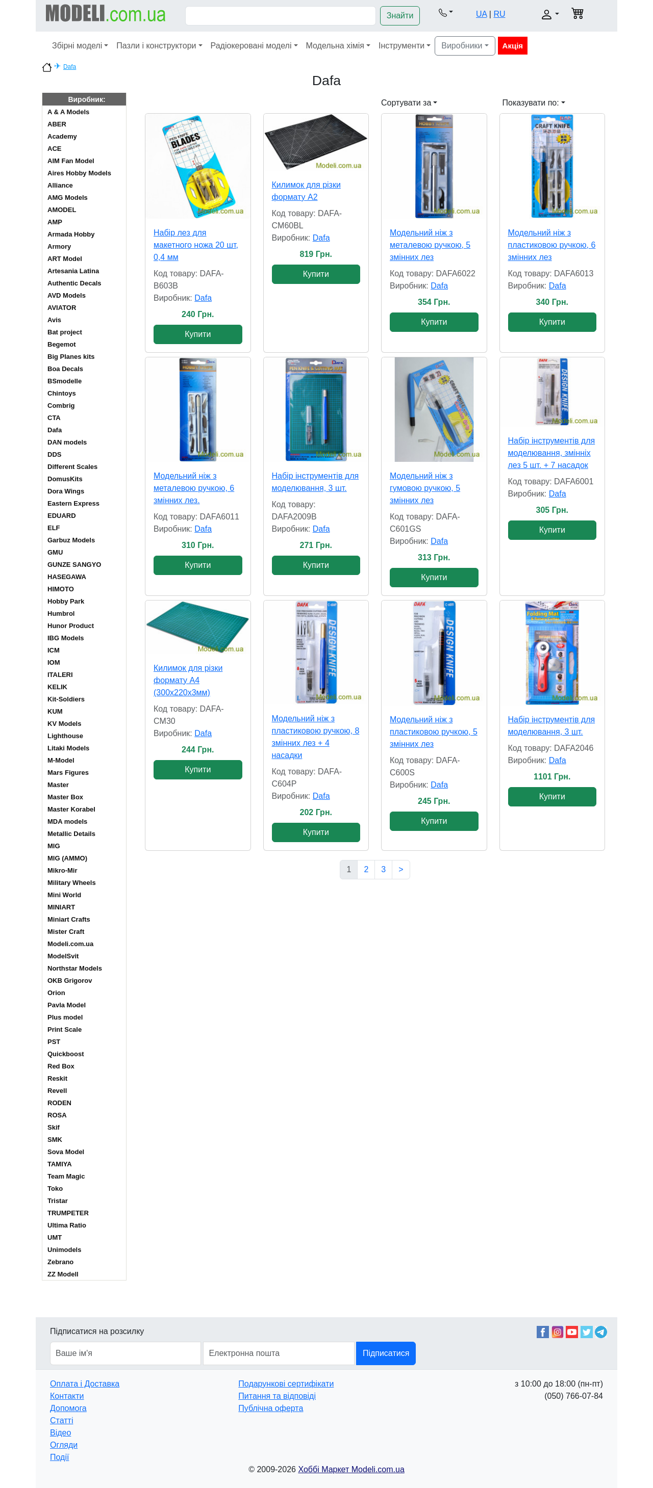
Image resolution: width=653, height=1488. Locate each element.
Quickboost (65, 1054)
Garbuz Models (71, 540)
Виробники (461, 45)
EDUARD (61, 515)
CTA (54, 418)
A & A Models (68, 112)
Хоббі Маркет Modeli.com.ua (351, 1469)
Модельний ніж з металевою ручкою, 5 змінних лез (430, 245)
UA (481, 14)
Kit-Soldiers (66, 699)
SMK (54, 1139)
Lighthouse (65, 736)
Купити (198, 334)
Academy (62, 136)
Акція (513, 45)
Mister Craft (65, 931)
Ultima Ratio (66, 1225)
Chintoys (61, 393)
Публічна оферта (270, 1408)
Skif (53, 1127)
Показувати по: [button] (531, 102)
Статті (61, 1420)
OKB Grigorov (69, 980)
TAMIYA (59, 1164)
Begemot (61, 344)
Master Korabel (71, 809)
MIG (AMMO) (67, 858)
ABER (56, 124)
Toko (55, 1188)
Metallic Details (71, 834)
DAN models (67, 442)
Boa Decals (65, 369)
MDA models (67, 821)
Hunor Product (70, 626)
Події (59, 1457)
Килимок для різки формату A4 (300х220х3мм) (188, 680)
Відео (60, 1432)
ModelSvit (63, 956)
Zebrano (60, 1262)
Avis (54, 320)
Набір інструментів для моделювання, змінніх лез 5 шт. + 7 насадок (551, 452)
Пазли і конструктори (156, 45)
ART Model (64, 259)
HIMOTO (60, 589)
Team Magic (66, 1176)
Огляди (64, 1445)
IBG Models (65, 638)
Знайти (400, 15)
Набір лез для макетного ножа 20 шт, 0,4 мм (196, 245)
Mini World (64, 895)
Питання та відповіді (277, 1396)
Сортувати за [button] (406, 102)
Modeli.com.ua (70, 944)
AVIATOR (61, 307)
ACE (54, 148)
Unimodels (64, 1250)
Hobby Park (65, 601)
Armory (59, 246)
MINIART (61, 907)
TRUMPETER (68, 1213)
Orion (56, 993)
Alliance (60, 185)
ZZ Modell (63, 1274)
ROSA (57, 1115)
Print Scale (64, 1029)
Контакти (67, 1396)
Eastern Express (73, 503)
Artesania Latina (73, 271)
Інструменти (401, 45)
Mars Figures (68, 772)
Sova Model (65, 1152)
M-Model (60, 760)
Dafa (69, 66)
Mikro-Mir (62, 870)
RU (499, 14)
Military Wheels (71, 882)
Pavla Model (66, 1005)
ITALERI (60, 674)
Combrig (60, 405)
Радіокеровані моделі (251, 45)
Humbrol (60, 613)
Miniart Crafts (68, 919)
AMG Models (67, 197)
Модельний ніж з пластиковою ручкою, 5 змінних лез (434, 731)
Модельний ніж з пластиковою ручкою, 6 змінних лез (552, 245)
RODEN (59, 1103)
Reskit (57, 1078)
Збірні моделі (77, 45)
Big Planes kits (70, 356)
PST (53, 1042)
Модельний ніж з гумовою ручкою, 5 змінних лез (425, 488)
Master (58, 785)
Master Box (65, 797)
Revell (57, 1090)
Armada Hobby (70, 234)
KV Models (64, 723)
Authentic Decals (74, 283)
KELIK (57, 687)
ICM (53, 650)
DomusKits (65, 479)
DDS (54, 454)
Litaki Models (68, 748)
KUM (55, 711)
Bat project (64, 332)
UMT (54, 1237)
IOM (53, 662)
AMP (54, 222)
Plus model (65, 1017)
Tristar (57, 1201)
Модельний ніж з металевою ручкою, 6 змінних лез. (194, 488)
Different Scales (72, 467)
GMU (55, 552)
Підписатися (386, 1353)
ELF (53, 528)
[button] (446, 12)
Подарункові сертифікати (286, 1383)
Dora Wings (65, 491)
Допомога (68, 1408)
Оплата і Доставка (84, 1383)
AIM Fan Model (70, 161)
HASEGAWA (66, 577)
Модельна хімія (335, 45)
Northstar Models (74, 968)
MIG (53, 846)
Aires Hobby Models (79, 173)
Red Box (60, 1066)
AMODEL (61, 210)
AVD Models (66, 295)
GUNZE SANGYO (74, 564)
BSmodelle (64, 381)
